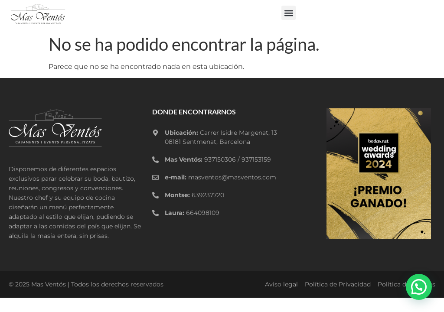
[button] (288, 13)
